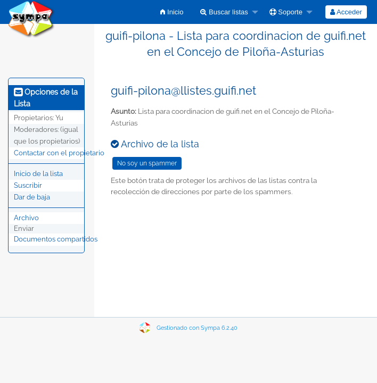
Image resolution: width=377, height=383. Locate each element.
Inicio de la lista (38, 174)
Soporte (285, 12)
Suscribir (28, 185)
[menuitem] (172, 12)
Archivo (26, 218)
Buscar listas (224, 12)
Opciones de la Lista (46, 98)
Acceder (346, 12)
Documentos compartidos (55, 239)
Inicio (171, 12)
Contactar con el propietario (59, 153)
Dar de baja (32, 197)
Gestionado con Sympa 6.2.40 (197, 327)
